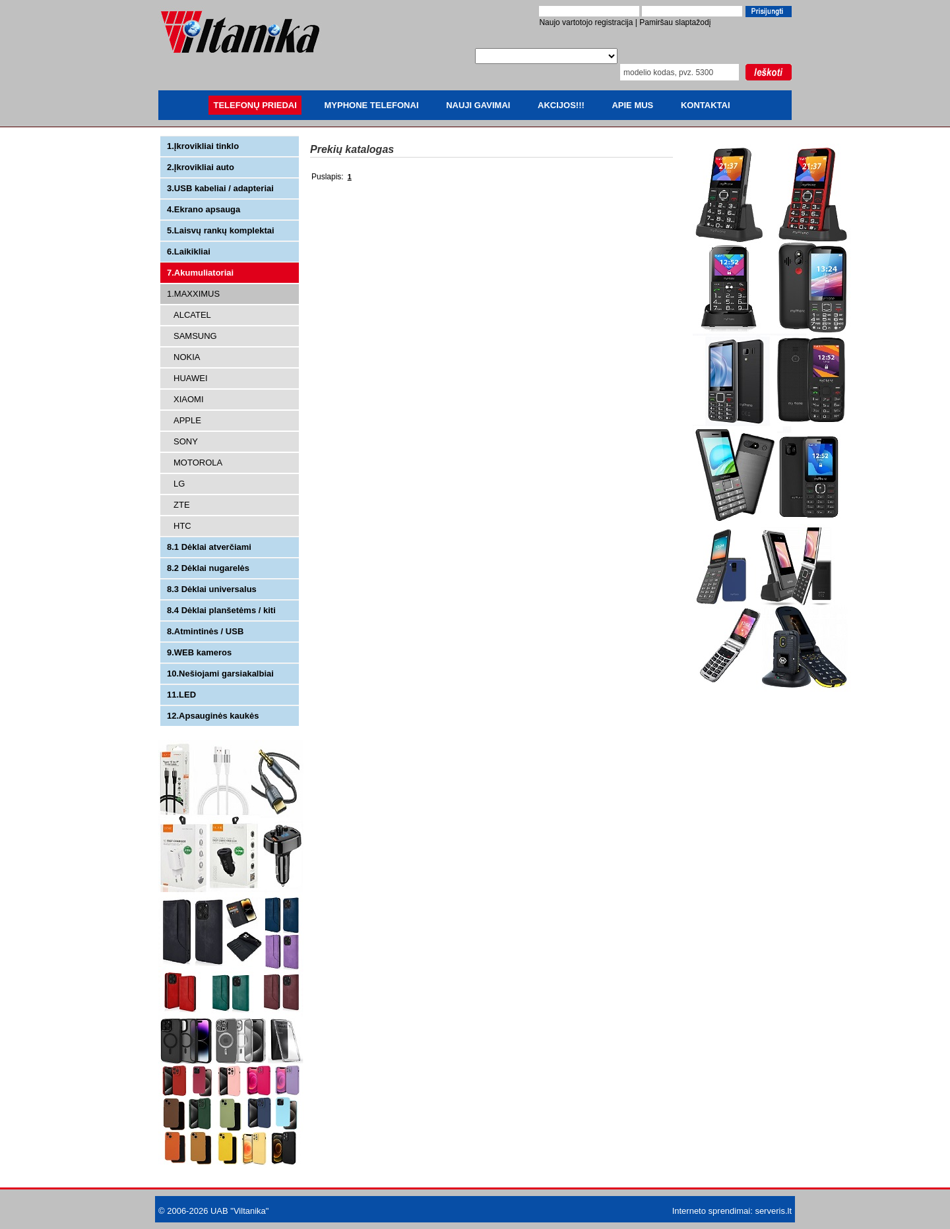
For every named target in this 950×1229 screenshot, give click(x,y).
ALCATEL (192, 315)
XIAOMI (189, 399)
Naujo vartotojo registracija (586, 22)
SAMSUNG (195, 336)
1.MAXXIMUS (193, 294)
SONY (186, 441)
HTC (182, 526)
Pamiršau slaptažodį (675, 22)
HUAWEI (191, 378)
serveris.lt (773, 1211)
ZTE (182, 505)
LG (179, 484)
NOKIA (187, 357)
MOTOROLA (198, 462)
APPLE (187, 420)
